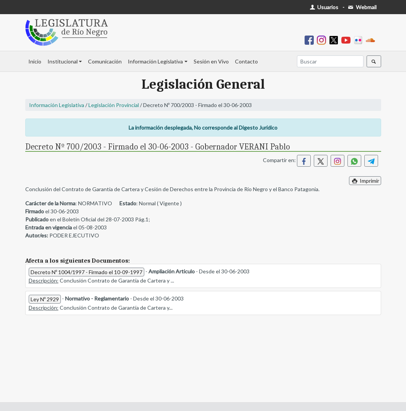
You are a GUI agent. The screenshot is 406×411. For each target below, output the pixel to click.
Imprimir (365, 180)
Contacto (246, 61)
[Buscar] (330, 61)
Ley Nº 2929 (45, 299)
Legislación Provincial (113, 105)
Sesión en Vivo (211, 61)
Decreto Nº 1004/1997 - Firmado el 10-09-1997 (86, 272)
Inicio (34, 61)
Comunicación (105, 61)
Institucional (62, 61)
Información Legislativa (155, 61)
